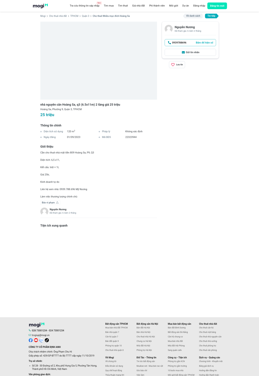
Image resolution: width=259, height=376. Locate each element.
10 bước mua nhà (175, 370)
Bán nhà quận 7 (112, 332)
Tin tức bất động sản (145, 361)
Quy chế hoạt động (113, 370)
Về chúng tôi (110, 361)
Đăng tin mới (217, 5)
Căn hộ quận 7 (111, 337)
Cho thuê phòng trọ (207, 346)
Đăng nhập (199, 5)
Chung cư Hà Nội (144, 341)
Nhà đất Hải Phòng (176, 346)
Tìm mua (109, 5)
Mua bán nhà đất (175, 341)
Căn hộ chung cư (175, 337)
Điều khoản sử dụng (114, 366)
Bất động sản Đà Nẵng (178, 332)
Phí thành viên (157, 5)
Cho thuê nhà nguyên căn (210, 337)
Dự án (185, 5)
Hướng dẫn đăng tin (208, 370)
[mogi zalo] (42, 340)
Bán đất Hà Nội (143, 328)
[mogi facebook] (31, 340)
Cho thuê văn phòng (208, 350)
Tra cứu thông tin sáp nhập (86, 4)
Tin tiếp (211, 15)
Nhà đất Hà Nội (143, 346)
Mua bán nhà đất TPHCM (116, 328)
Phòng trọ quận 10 (113, 346)
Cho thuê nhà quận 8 (114, 350)
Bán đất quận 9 (112, 341)
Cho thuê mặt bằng (207, 332)
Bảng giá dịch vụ (206, 366)
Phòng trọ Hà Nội (144, 350)
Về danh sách (193, 15)
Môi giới (173, 5)
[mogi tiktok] (47, 340)
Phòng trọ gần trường (177, 366)
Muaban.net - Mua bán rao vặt (149, 366)
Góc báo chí (141, 370)
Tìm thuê (123, 5)
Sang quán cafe (175, 350)
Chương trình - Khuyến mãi (210, 361)
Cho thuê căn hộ (206, 328)
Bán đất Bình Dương (177, 328)
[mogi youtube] (36, 340)
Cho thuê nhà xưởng (208, 341)
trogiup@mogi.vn (41, 335)
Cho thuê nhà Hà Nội (145, 337)
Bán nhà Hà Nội (143, 332)
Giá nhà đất (138, 5)
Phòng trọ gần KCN (176, 361)
